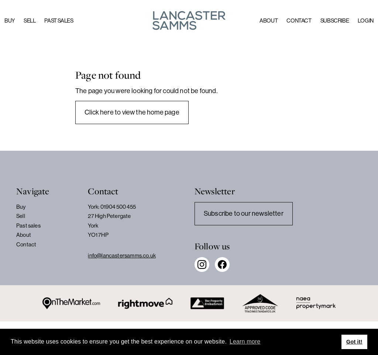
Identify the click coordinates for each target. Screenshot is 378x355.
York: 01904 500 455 (111, 207)
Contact (298, 20)
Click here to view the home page (132, 112)
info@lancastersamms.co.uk (122, 255)
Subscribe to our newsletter (244, 213)
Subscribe (334, 20)
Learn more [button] (245, 341)
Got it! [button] (354, 342)
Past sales (58, 20)
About (269, 20)
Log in (366, 20)
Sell (30, 20)
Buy (9, 20)
